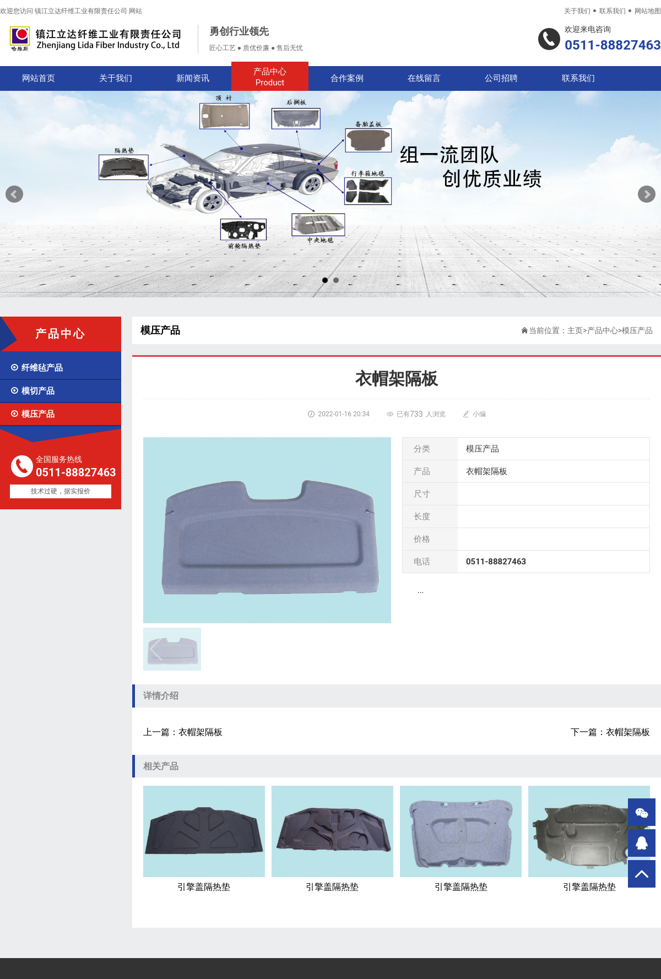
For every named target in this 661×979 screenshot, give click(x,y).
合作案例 (347, 78)
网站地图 (648, 11)
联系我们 (612, 11)
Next (646, 194)
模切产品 (32, 391)
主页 (575, 330)
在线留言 (424, 78)
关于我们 (577, 11)
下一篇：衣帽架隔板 (610, 732)
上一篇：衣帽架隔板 (183, 732)
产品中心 (269, 77)
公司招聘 (501, 78)
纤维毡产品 (36, 368)
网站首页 (38, 78)
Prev (14, 194)
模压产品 (32, 414)
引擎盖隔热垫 (204, 839)
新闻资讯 (192, 78)
